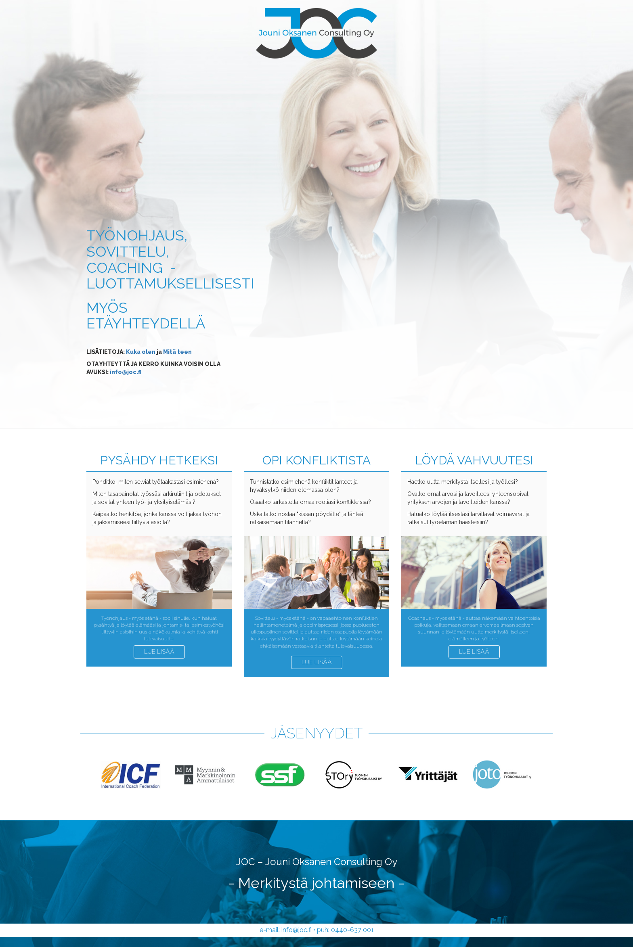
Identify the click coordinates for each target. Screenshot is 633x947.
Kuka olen (140, 352)
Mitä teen (177, 352)
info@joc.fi (125, 372)
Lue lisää (159, 651)
